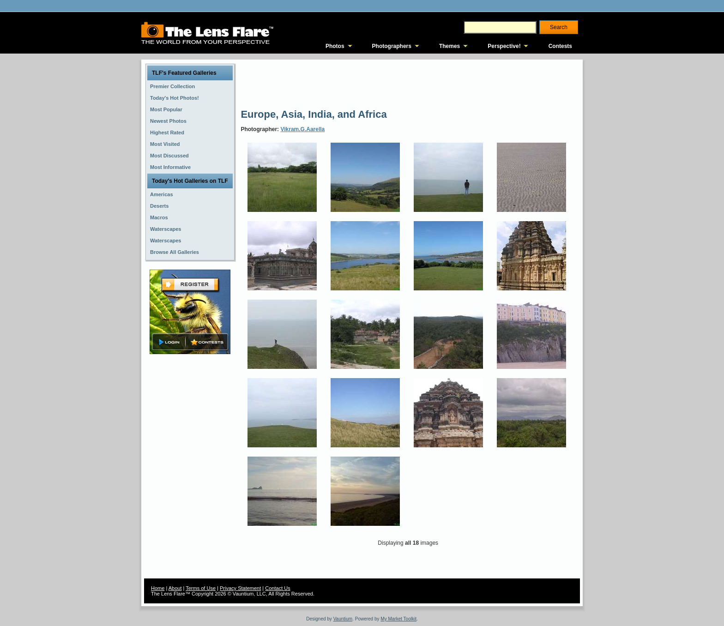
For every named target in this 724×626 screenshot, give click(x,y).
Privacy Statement (240, 588)
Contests (560, 46)
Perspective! (504, 46)
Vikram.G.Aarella (302, 129)
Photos (335, 46)
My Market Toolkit (398, 618)
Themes (449, 46)
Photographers (391, 46)
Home (157, 588)
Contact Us (277, 588)
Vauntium (343, 618)
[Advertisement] (409, 83)
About (175, 588)
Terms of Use (201, 588)
